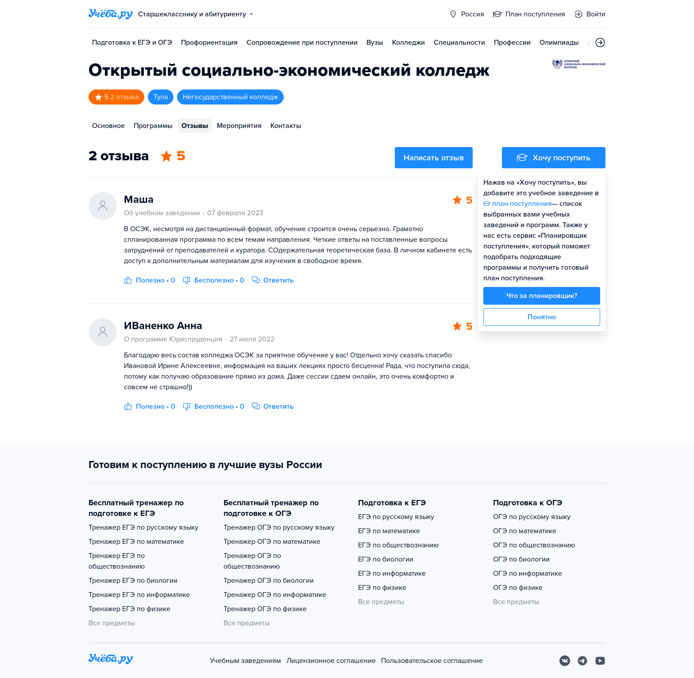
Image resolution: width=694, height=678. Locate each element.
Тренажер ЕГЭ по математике (136, 541)
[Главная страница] (111, 14)
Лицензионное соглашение (331, 660)
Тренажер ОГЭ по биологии (269, 580)
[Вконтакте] (564, 660)
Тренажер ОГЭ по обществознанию (252, 561)
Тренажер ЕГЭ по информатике (139, 594)
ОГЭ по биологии (521, 559)
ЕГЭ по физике (382, 587)
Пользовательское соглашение (432, 660)
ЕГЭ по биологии (385, 559)
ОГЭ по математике (524, 531)
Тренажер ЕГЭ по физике (129, 608)
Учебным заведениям (245, 660)
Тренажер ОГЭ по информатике (275, 594)
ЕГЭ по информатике (392, 573)
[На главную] (111, 660)
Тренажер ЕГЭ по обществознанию (117, 561)
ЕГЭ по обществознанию (398, 545)
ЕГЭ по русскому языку (396, 516)
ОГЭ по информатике (527, 573)
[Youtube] (600, 660)
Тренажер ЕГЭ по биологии (133, 580)
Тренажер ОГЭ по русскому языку (279, 527)
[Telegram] (582, 660)
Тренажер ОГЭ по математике (272, 541)
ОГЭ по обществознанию (534, 545)
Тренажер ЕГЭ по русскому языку (143, 527)
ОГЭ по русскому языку (532, 516)
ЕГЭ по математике (389, 531)
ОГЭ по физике (518, 587)
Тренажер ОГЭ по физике (265, 608)
